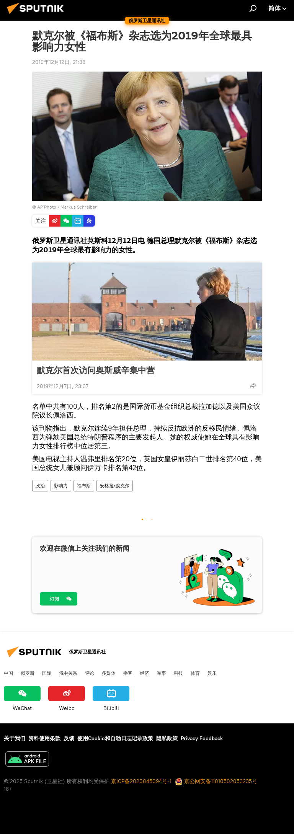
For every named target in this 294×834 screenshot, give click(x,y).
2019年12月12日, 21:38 (58, 62)
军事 (161, 672)
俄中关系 (68, 672)
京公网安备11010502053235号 (216, 781)
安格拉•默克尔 (114, 485)
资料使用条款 (44, 738)
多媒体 (109, 672)
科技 (178, 672)
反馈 (69, 738)
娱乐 (212, 672)
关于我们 (14, 738)
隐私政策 (167, 738)
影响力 (61, 485)
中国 (8, 672)
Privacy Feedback (202, 738)
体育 (195, 672)
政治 (40, 485)
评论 (89, 672)
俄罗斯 (27, 672)
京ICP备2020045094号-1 (141, 781)
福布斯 (84, 485)
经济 (144, 672)
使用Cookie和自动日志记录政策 (115, 738)
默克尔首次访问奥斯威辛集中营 (96, 370)
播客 (127, 672)
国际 (46, 672)
